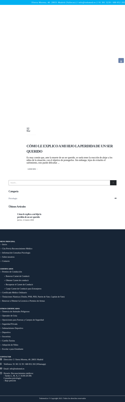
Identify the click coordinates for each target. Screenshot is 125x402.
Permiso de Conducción (12, 272)
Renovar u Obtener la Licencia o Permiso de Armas (23, 301)
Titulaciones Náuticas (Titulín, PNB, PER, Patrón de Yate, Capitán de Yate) (33, 297)
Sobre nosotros (8, 257)
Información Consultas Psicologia (16, 253)
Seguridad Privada (9, 324)
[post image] (76, 130)
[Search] (113, 182)
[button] (121, 60)
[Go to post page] (12, 216)
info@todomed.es (87, 2)
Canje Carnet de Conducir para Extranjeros (23, 288)
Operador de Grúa (9, 316)
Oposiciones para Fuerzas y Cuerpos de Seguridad (23, 320)
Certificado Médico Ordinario (14, 292)
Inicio (4, 244)
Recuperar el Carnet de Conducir (19, 284)
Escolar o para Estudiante (12, 349)
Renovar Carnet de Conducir (17, 276)
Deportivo (6, 332)
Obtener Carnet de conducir (17, 280)
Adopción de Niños (10, 345)
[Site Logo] (57, 63)
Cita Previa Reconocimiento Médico (17, 248)
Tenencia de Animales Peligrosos (15, 311)
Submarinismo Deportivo (12, 328)
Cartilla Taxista (8, 341)
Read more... (33, 169)
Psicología (13, 198)
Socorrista (6, 336)
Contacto (6, 261)
